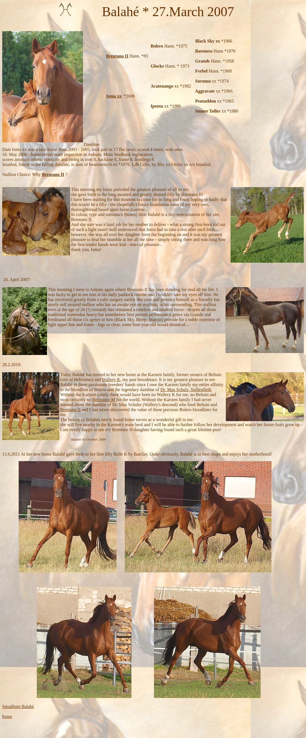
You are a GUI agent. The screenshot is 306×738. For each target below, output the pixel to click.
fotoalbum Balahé (18, 706)
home (7, 716)
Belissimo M (103, 399)
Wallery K (111, 379)
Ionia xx (114, 96)
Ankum (96, 289)
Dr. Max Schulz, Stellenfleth (185, 389)
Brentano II (117, 56)
